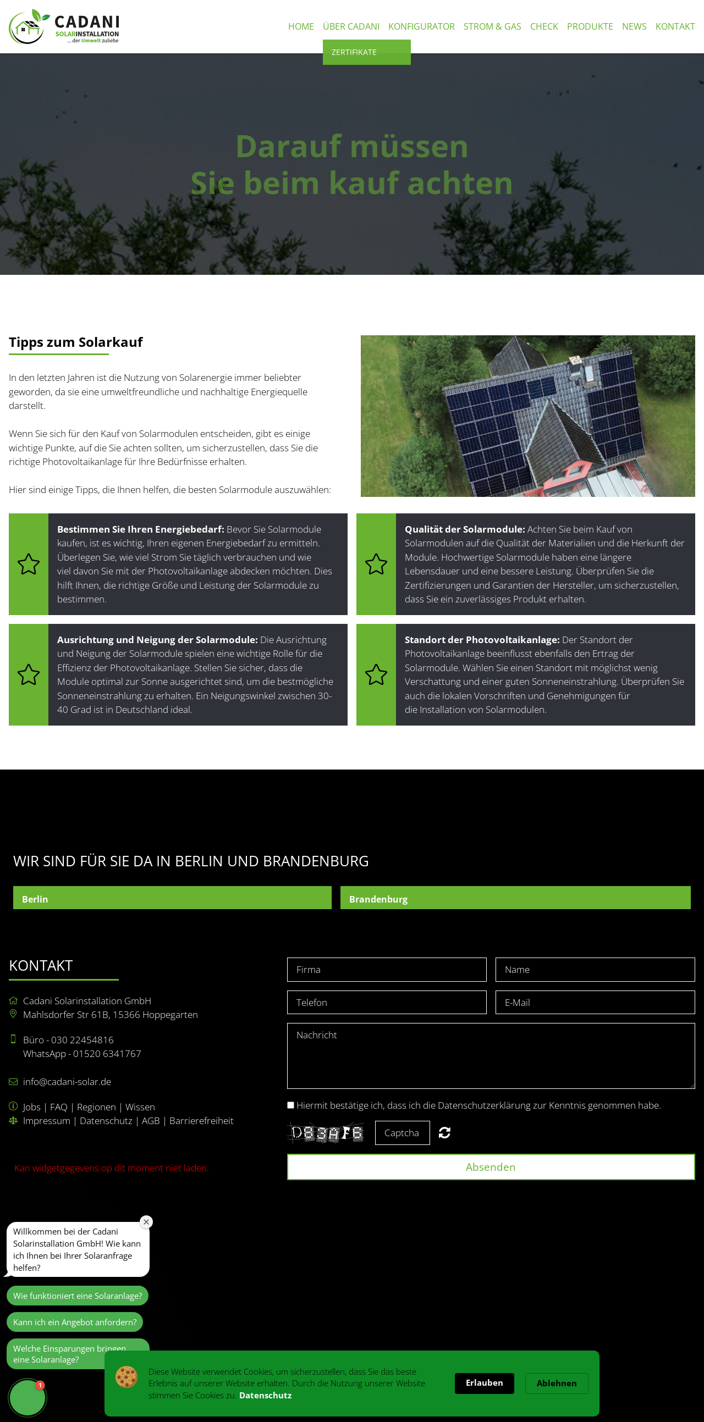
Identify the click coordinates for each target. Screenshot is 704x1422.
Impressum (46, 1120)
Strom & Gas (492, 26)
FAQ (59, 1106)
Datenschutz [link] (265, 1395)
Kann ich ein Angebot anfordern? (74, 1321)
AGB (151, 1120)
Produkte (590, 26)
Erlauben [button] (484, 1382)
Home (301, 26)
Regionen (96, 1106)
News (634, 26)
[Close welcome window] (146, 1222)
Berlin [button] (35, 899)
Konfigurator (421, 26)
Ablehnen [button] (557, 1382)
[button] (27, 1397)
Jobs (32, 1106)
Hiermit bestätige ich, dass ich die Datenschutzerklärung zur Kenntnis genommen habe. (478, 1105)
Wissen (140, 1106)
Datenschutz (106, 1120)
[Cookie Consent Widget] (352, 1384)
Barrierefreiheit (201, 1120)
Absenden (491, 1167)
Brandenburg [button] (378, 899)
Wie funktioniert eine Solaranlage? (77, 1295)
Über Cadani (351, 26)
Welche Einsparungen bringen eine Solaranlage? (69, 1354)
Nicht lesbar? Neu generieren (444, 1132)
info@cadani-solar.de (67, 1081)
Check (544, 26)
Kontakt (675, 26)
